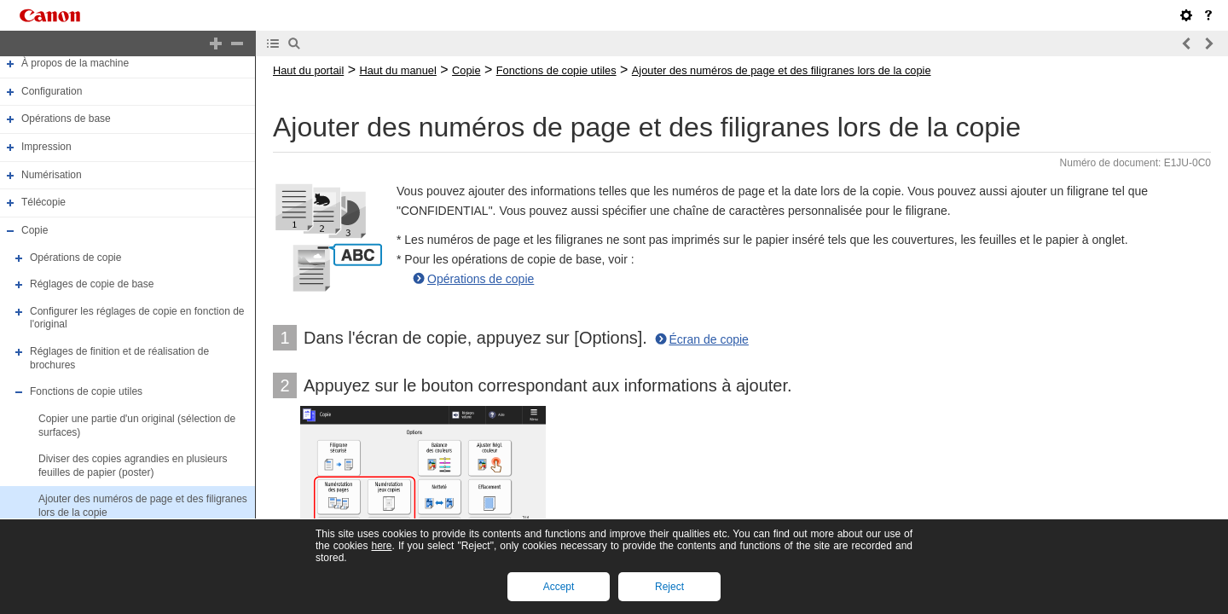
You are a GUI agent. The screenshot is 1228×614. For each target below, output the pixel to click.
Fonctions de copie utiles (86, 391)
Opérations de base (66, 119)
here (381, 546)
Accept (559, 587)
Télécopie (43, 202)
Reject (669, 587)
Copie (34, 230)
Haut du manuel (397, 70)
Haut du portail (308, 70)
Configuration (51, 91)
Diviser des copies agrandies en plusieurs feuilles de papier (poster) (132, 465)
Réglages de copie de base (92, 284)
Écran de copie (709, 339)
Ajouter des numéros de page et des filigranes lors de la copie (781, 70)
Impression (46, 147)
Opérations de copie (75, 258)
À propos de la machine (75, 63)
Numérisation (51, 175)
